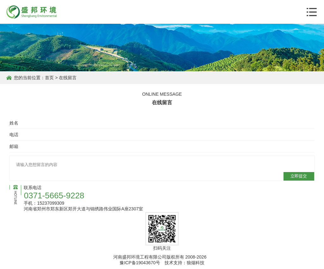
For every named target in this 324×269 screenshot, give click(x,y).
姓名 (13, 122)
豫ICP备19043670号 (140, 262)
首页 (49, 77)
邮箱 (13, 146)
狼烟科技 (195, 262)
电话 (13, 134)
